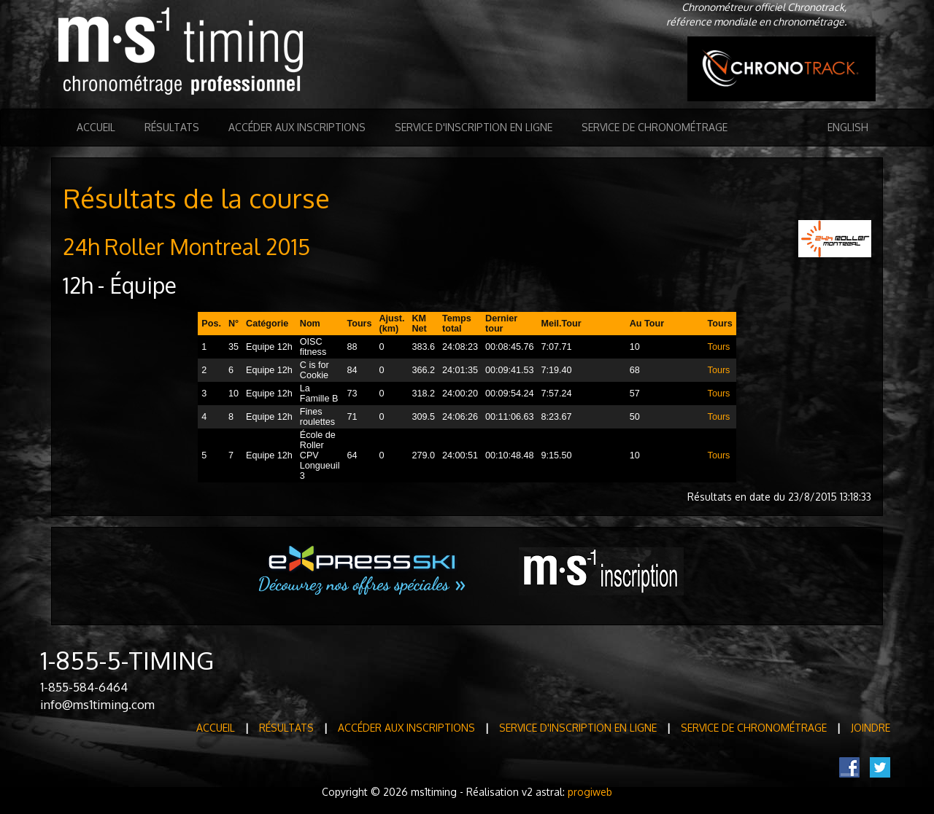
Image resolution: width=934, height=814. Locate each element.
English (847, 127)
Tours (719, 347)
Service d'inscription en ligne (473, 127)
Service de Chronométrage (654, 127)
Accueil (96, 127)
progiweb (590, 792)
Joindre (870, 727)
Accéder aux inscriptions (297, 127)
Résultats (171, 127)
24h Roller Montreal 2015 (186, 246)
